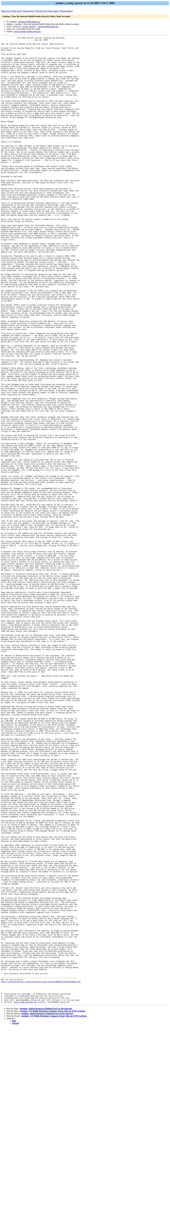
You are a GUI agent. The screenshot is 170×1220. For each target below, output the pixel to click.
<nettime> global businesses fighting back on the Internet (45, 1202)
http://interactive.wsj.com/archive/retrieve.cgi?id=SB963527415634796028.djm (40, 1171)
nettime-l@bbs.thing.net (28, 22)
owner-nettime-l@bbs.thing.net (27, 31)
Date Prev (6, 11)
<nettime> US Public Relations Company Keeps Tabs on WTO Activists (52, 1204)
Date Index (53, 11)
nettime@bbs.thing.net (48, 26)
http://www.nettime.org (25, 1195)
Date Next (16, 11)
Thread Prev (28, 11)
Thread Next (41, 11)
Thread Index (66, 11)
